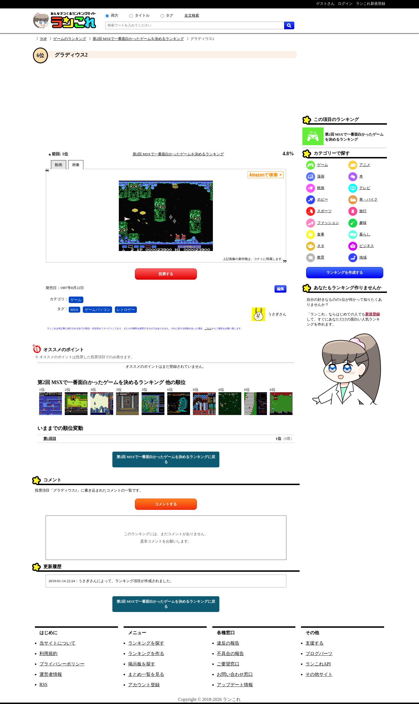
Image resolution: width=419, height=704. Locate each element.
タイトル (142, 15)
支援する (315, 643)
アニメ (359, 165)
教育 (315, 257)
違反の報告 (228, 643)
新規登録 (372, 314)
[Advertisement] (166, 105)
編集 (280, 289)
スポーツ (319, 211)
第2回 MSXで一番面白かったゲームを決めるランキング (138, 39)
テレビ (359, 188)
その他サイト (319, 674)
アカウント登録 (144, 684)
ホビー (317, 199)
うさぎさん (277, 314)
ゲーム (75, 300)
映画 (315, 188)
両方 (114, 15)
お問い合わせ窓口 (235, 674)
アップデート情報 (235, 684)
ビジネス (361, 246)
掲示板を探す (141, 664)
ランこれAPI (318, 664)
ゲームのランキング (69, 39)
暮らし (359, 234)
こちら (208, 328)
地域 (357, 257)
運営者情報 (50, 674)
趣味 (357, 223)
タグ (169, 15)
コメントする (166, 504)
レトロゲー (126, 310)
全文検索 (191, 15)
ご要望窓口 (228, 664)
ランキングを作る (146, 653)
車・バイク (363, 199)
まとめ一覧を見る (146, 674)
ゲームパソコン (97, 310)
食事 (315, 234)
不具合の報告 (230, 653)
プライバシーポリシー (61, 664)
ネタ (315, 246)
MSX (74, 310)
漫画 (315, 176)
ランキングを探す (146, 643)
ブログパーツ (319, 653)
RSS (43, 684)
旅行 (357, 211)
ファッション (322, 223)
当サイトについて (57, 643)
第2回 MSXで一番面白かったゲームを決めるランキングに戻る (166, 459)
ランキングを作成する (344, 272)
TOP (43, 39)
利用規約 (48, 653)
